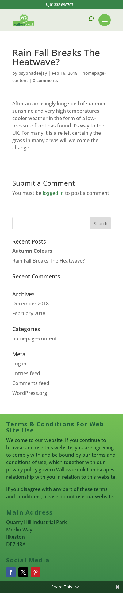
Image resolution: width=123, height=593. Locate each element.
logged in (53, 193)
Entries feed (26, 373)
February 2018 (28, 313)
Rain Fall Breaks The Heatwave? (48, 260)
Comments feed (30, 383)
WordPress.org (29, 393)
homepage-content (34, 338)
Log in (19, 363)
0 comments (45, 80)
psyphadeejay (32, 73)
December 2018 (30, 303)
